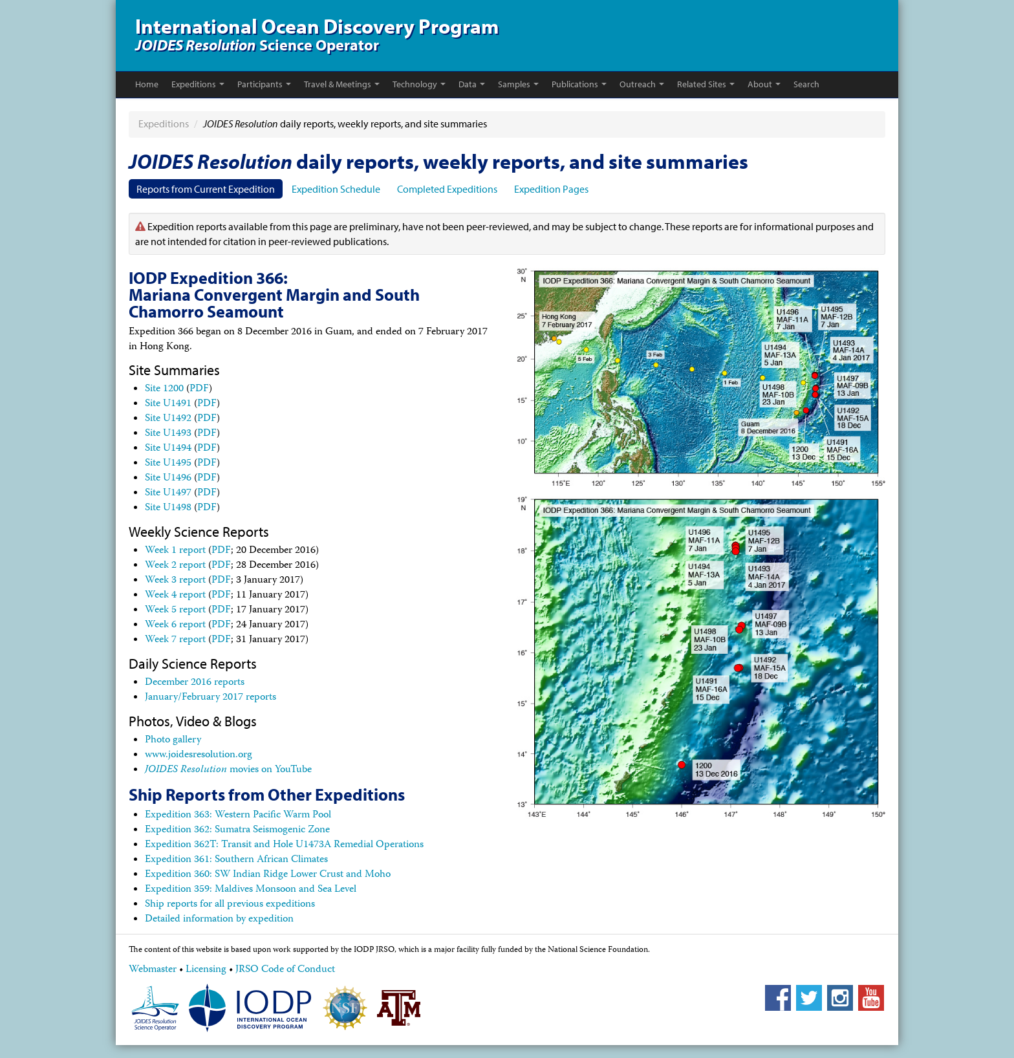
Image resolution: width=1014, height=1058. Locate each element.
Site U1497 (168, 493)
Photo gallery (173, 740)
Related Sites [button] (706, 84)
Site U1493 (168, 434)
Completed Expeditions (447, 188)
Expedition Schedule (336, 188)
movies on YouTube (228, 770)
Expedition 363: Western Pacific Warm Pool (238, 815)
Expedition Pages (551, 188)
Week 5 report (175, 610)
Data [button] (471, 84)
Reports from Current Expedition (205, 188)
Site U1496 (168, 478)
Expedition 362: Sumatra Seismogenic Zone (237, 830)
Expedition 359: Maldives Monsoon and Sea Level (250, 889)
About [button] (764, 84)
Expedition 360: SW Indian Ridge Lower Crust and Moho (268, 875)
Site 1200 (164, 389)
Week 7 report (175, 640)
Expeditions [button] (197, 84)
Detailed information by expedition (219, 919)
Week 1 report (175, 551)
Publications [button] (579, 84)
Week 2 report (175, 565)
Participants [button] (264, 84)
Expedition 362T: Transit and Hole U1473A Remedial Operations (284, 845)
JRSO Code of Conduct (285, 970)
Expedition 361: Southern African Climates (236, 860)
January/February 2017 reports (210, 697)
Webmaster (153, 970)
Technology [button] (419, 84)
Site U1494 (168, 448)
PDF (199, 389)
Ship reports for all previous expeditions (230, 904)
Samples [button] (518, 84)
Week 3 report (175, 580)
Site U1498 (168, 508)
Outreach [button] (642, 84)
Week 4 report (175, 595)
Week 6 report (175, 625)
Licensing (206, 970)
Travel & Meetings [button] (342, 84)
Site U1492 (168, 419)
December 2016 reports (194, 683)
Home (146, 84)
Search (806, 84)
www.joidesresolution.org (198, 755)
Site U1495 (168, 463)
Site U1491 (168, 404)
